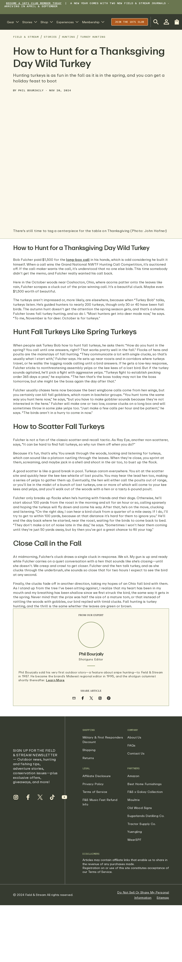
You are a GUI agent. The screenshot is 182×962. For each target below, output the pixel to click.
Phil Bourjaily (30, 90)
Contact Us (135, 753)
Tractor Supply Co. (141, 824)
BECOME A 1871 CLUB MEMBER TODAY (33, 3)
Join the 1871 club (129, 21)
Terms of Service (94, 792)
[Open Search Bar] (156, 22)
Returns (88, 758)
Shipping (89, 750)
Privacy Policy (93, 784)
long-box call (78, 260)
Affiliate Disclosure (96, 776)
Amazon (133, 776)
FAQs (131, 745)
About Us (134, 737)
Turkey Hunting (92, 36)
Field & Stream (26, 36)
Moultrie (133, 800)
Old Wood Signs (139, 808)
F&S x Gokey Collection (145, 792)
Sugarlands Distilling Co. (145, 816)
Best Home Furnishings (144, 784)
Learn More (55, 680)
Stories (50, 36)
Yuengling (134, 831)
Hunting (68, 36)
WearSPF (134, 839)
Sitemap (163, 897)
